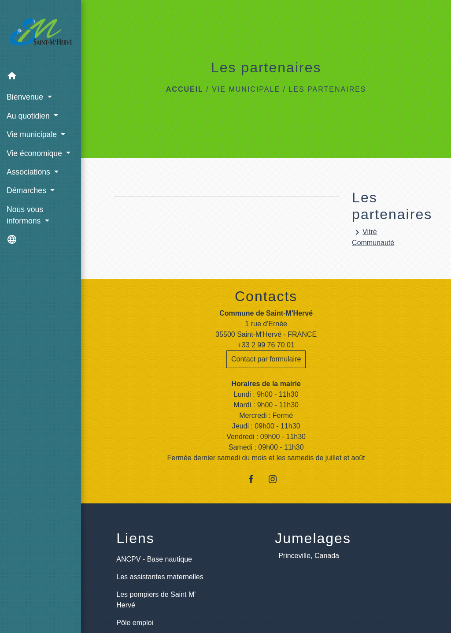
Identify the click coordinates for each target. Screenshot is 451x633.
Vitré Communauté (373, 236)
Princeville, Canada (308, 555)
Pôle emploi (134, 622)
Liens (135, 538)
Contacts (266, 296)
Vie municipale (246, 89)
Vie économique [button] (35, 153)
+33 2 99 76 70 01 (265, 345)
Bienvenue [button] (26, 97)
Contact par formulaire (266, 359)
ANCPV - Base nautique (154, 559)
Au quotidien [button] (29, 116)
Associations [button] (29, 172)
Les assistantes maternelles (159, 577)
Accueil (184, 89)
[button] (40, 77)
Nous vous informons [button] (25, 215)
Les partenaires (327, 89)
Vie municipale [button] (33, 134)
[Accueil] (40, 34)
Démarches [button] (27, 190)
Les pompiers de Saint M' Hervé (156, 600)
